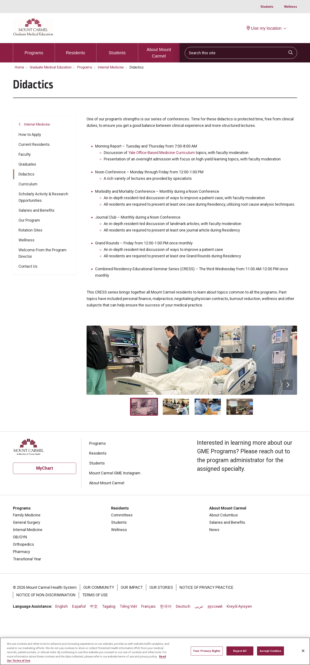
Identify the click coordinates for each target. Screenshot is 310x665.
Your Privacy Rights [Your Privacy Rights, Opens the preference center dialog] (206, 651)
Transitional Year (27, 608)
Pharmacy (21, 601)
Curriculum (28, 184)
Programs (34, 49)
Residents (75, 49)
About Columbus (223, 564)
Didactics (26, 174)
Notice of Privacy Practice (206, 636)
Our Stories (161, 636)
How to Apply (30, 134)
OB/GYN (20, 586)
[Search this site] (241, 53)
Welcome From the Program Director (43, 253)
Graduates (27, 164)
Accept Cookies (270, 651)
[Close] (303, 651)
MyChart (44, 517)
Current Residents (34, 144)
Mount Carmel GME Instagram (114, 522)
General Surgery (26, 571)
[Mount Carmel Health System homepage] (33, 34)
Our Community (98, 636)
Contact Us (28, 266)
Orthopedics (23, 593)
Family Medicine (26, 564)
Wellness (290, 6)
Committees (122, 564)
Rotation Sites (30, 230)
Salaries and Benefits (36, 210)
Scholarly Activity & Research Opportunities (43, 197)
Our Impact (132, 636)
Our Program (29, 220)
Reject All (239, 651)
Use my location (264, 28)
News (214, 579)
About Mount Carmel (159, 50)
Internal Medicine (37, 124)
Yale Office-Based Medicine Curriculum (161, 152)
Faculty (25, 154)
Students (266, 6)
